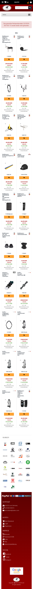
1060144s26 (9, 411)
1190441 (24, 253)
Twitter (6, 557)
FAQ (5, 541)
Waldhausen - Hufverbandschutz (22, 234)
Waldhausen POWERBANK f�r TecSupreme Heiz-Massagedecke (6, 197)
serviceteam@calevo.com (11, 510)
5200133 (24, 135)
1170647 (24, 214)
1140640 (9, 56)
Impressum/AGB (8, 537)
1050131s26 (24, 371)
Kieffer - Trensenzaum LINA (21, 313)
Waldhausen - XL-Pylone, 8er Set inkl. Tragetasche (6, 116)
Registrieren (7, 526)
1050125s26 (24, 332)
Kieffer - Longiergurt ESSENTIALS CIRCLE (5, 313)
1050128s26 (9, 371)
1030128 (24, 292)
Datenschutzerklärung (9, 544)
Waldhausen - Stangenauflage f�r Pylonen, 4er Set (21, 116)
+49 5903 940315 (8, 508)
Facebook (7, 554)
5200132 (9, 135)
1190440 (9, 253)
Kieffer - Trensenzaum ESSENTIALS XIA (21, 353)
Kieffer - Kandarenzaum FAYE (6, 392)
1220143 (24, 95)
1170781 (24, 411)
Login (5, 523)
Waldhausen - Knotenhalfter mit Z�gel (20, 77)
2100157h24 (24, 174)
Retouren (6, 534)
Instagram (7, 560)
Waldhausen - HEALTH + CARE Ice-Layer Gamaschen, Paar (20, 394)
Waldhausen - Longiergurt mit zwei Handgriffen (6, 77)
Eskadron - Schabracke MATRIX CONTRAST (5, 274)
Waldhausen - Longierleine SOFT (20, 37)
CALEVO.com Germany (10, 505)
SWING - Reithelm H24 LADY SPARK (20, 156)
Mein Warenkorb (9, 521)
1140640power (9, 214)
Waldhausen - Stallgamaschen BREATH (21, 195)
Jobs (5, 539)
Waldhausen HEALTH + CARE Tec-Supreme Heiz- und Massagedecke (6, 39)
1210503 (9, 332)
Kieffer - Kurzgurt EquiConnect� (21, 274)
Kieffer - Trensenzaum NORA (6, 353)
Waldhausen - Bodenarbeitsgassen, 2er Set (8, 156)
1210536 (9, 95)
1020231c (9, 292)
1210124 (24, 56)
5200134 (9, 174)
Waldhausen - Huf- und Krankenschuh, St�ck (6, 235)
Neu (16, 33)
